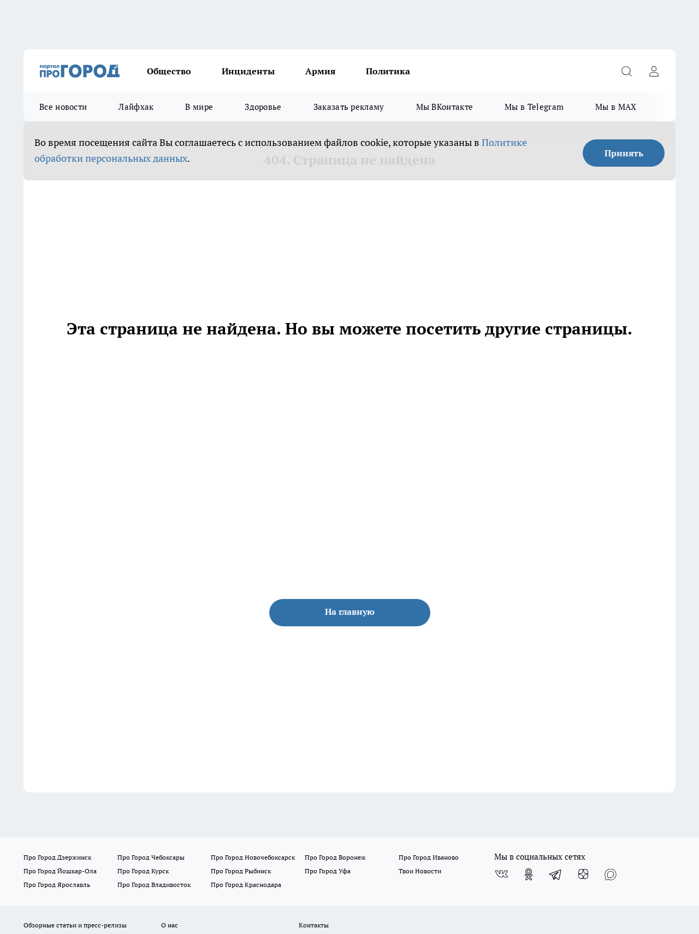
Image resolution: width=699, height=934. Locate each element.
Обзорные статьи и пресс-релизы (75, 925)
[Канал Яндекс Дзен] (583, 874)
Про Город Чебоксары (151, 857)
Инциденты (248, 71)
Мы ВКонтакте (444, 107)
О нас (169, 925)
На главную (350, 611)
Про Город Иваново (429, 857)
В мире (199, 107)
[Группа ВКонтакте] (501, 874)
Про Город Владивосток (154, 884)
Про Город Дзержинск (57, 857)
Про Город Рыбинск (241, 871)
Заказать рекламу (348, 107)
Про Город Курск (143, 871)
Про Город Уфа (328, 871)
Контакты (314, 925)
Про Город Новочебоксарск (253, 857)
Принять (624, 153)
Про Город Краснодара (246, 884)
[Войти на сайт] (654, 71)
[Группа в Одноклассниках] (528, 874)
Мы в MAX (615, 107)
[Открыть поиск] (626, 71)
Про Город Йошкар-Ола (60, 871)
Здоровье (263, 107)
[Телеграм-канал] (556, 874)
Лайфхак (136, 107)
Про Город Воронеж (335, 857)
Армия (320, 71)
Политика (388, 71)
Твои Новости (420, 871)
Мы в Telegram (534, 107)
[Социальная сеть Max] (610, 874)
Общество (169, 71)
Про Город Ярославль (56, 884)
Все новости (63, 107)
